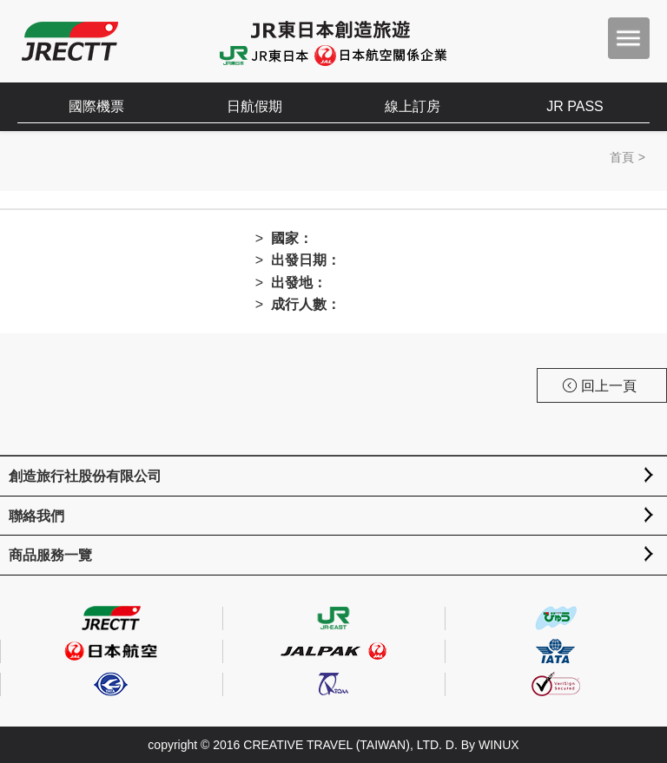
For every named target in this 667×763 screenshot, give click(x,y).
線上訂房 (412, 106)
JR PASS (575, 106)
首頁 (622, 157)
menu (629, 38)
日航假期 (254, 106)
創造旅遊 (70, 41)
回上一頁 (600, 385)
